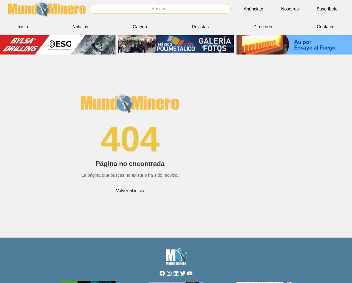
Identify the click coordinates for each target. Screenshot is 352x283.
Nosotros (290, 9)
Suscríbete (327, 9)
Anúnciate (253, 9)
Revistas (200, 27)
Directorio (262, 27)
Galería (140, 27)
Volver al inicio (130, 190)
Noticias (80, 27)
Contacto (325, 27)
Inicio (23, 27)
